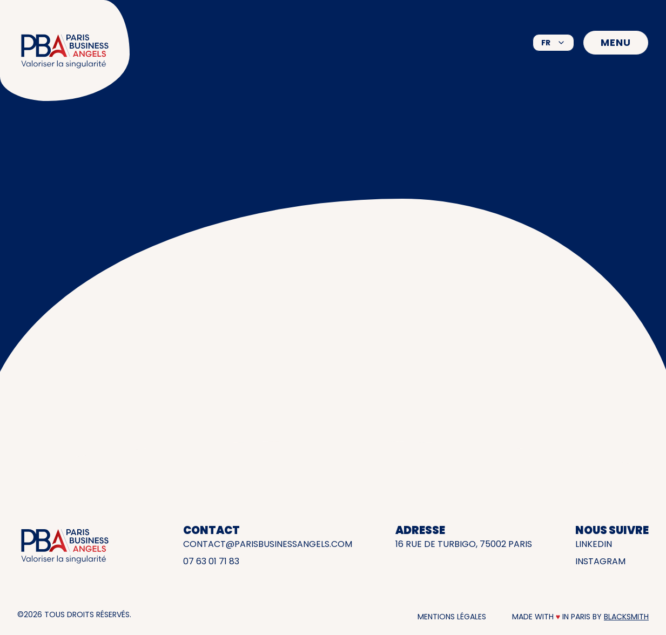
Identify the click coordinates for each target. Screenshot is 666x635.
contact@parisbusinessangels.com (267, 544)
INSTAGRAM (600, 561)
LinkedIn (593, 544)
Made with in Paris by (580, 616)
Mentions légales (452, 616)
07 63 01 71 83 (211, 561)
